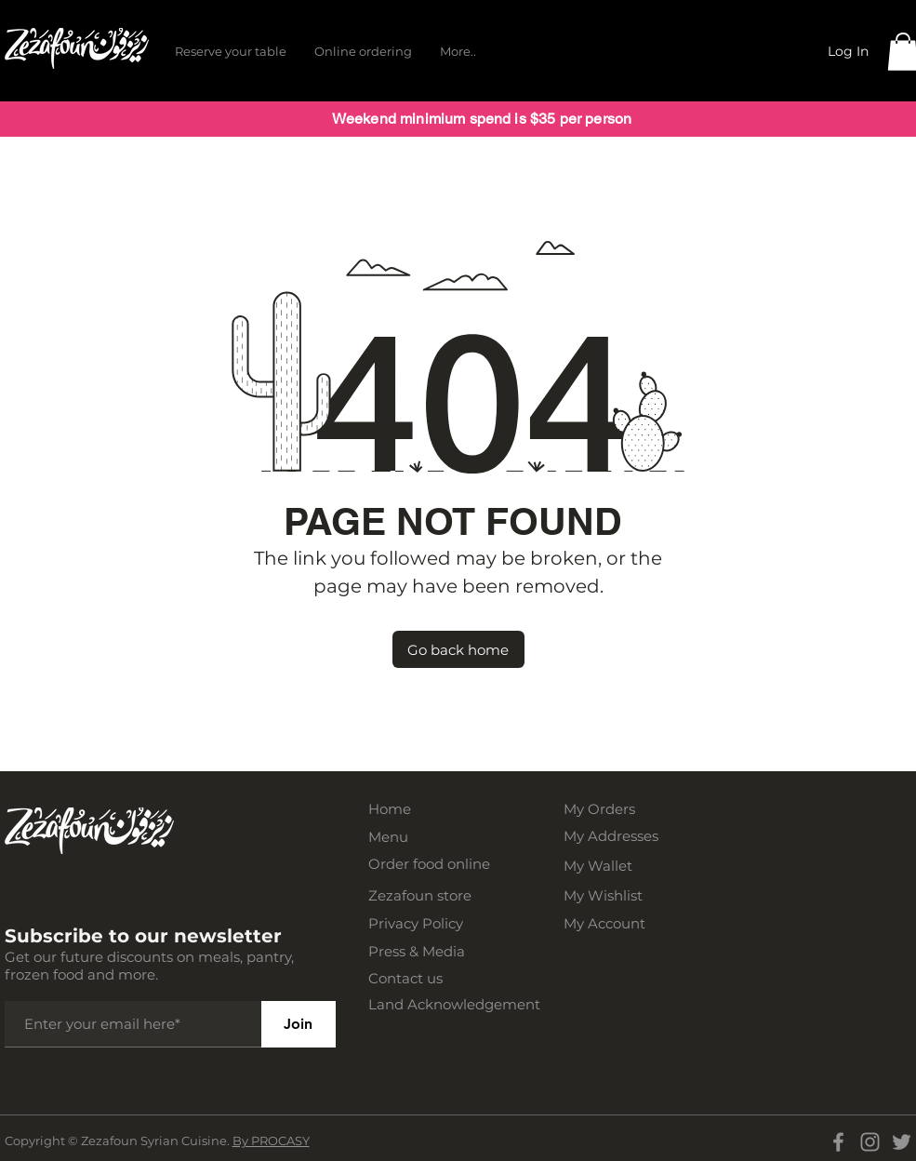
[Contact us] (430, 978)
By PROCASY (271, 1140)
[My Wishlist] (625, 895)
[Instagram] (870, 1141)
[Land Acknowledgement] (461, 1004)
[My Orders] (625, 809)
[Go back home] (458, 649)
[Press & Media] (430, 951)
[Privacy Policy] (430, 923)
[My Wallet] (625, 865)
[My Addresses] (625, 836)
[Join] (298, 1024)
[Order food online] (430, 864)
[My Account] (625, 923)
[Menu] (430, 837)
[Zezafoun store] (430, 895)
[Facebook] (838, 1141)
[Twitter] (901, 1141)
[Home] (430, 809)
